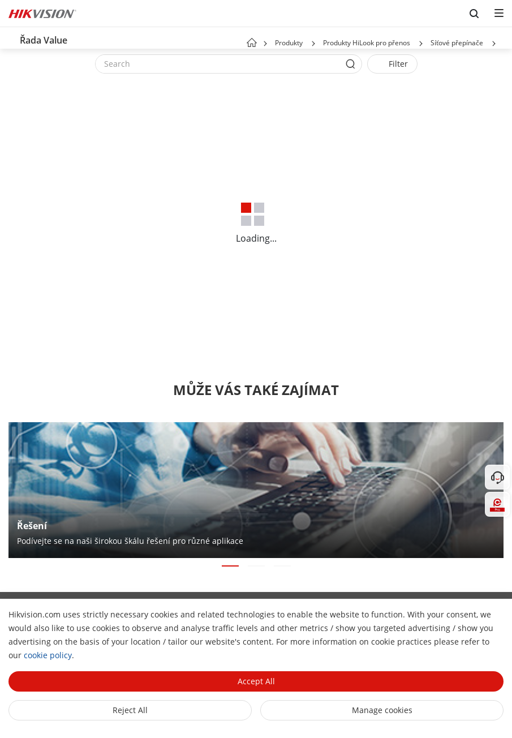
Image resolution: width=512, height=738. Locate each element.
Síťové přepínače (457, 43)
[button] (313, 43)
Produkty (289, 43)
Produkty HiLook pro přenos (366, 43)
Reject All (130, 710)
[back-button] (10, 38)
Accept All (256, 681)
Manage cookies (382, 710)
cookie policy (48, 655)
